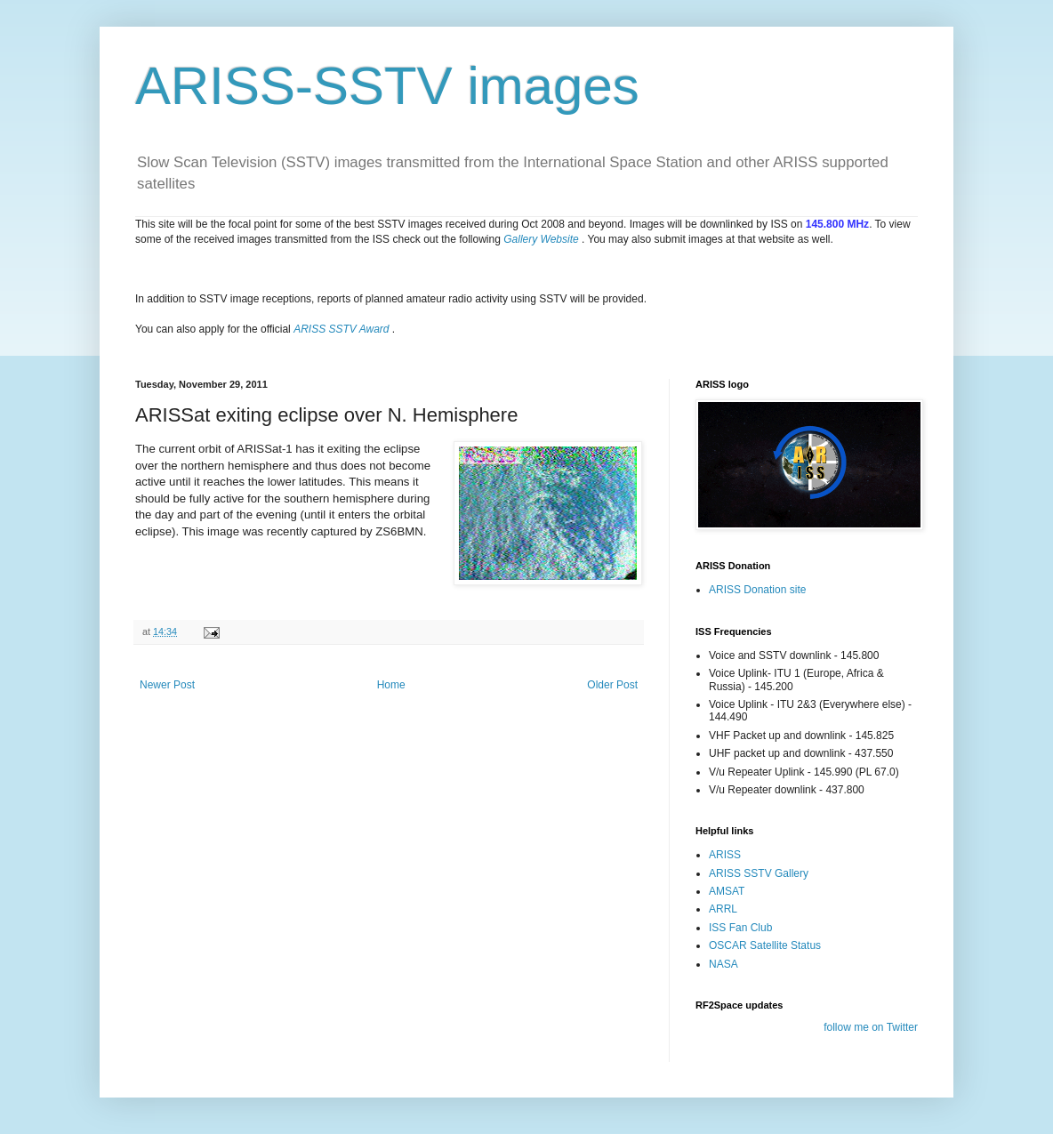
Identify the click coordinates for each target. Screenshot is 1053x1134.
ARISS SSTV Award (341, 329)
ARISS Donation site (757, 589)
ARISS (725, 854)
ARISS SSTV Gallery (758, 873)
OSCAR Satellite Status (765, 945)
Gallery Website (540, 239)
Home (391, 685)
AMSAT (726, 891)
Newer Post (167, 685)
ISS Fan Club (740, 927)
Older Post (612, 685)
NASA (723, 964)
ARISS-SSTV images (387, 86)
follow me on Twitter (871, 1027)
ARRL (723, 909)
